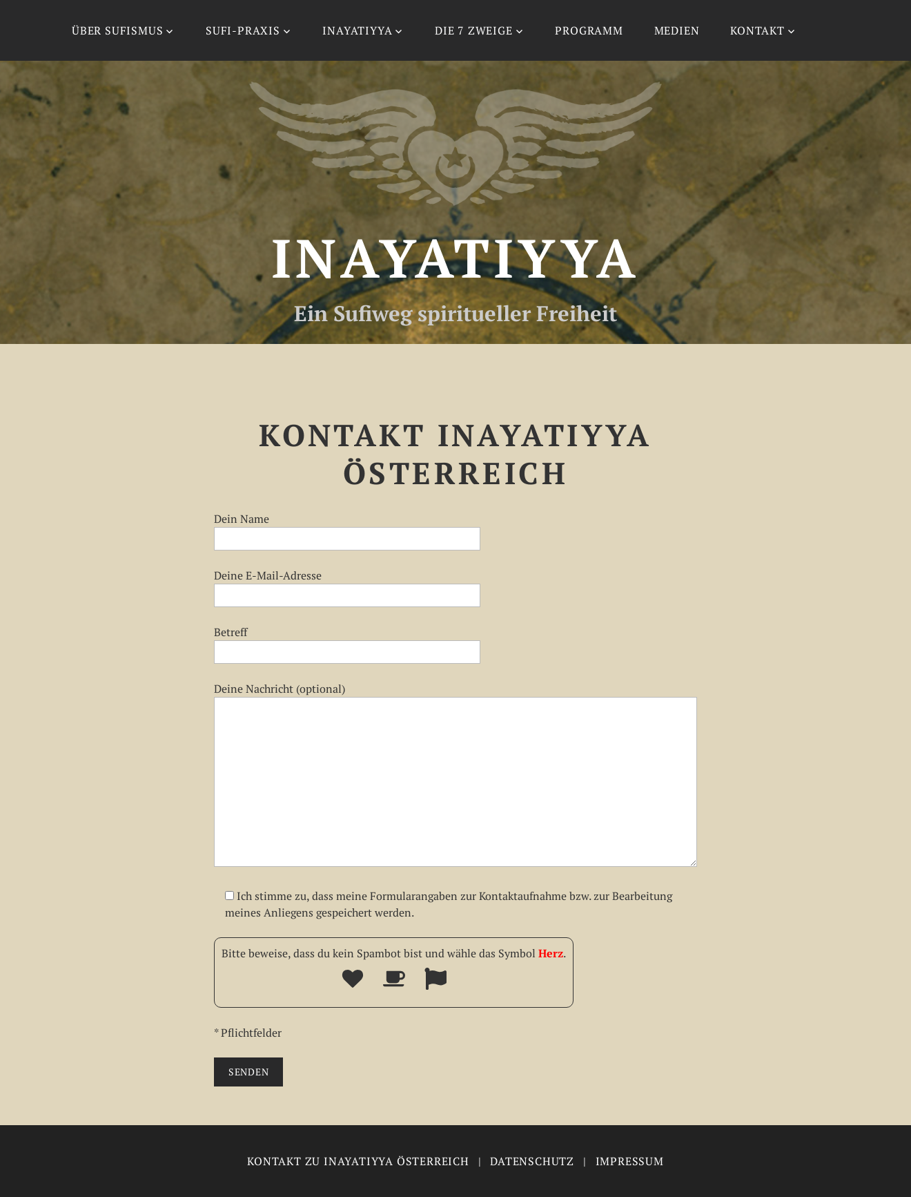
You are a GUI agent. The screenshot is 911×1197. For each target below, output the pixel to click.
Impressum (630, 1161)
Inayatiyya (357, 30)
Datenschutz (532, 1161)
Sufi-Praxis (243, 30)
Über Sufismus (117, 30)
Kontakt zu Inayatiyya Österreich (358, 1161)
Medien (677, 30)
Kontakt (757, 30)
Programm (589, 30)
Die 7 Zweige (474, 30)
